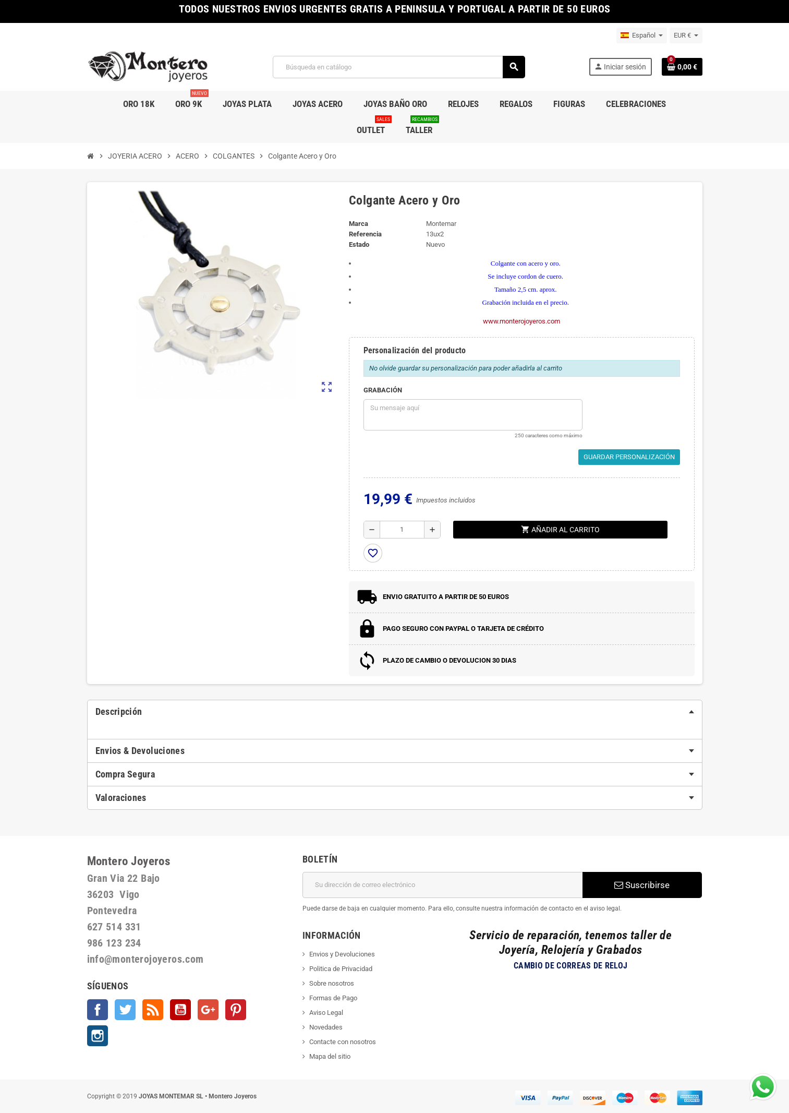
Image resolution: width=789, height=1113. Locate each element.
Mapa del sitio (329, 1056)
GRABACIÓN (382, 390)
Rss (152, 1009)
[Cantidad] (402, 529)
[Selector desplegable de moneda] (686, 35)
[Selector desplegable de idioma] (641, 35)
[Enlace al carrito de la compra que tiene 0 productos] (682, 67)
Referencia (365, 234)
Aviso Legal (326, 1012)
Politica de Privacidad (340, 969)
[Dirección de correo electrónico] (442, 885)
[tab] (395, 711)
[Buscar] (399, 67)
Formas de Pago (333, 998)
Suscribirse (642, 885)
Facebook (97, 1009)
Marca (358, 224)
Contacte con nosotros (342, 1042)
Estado (359, 244)
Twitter (125, 1009)
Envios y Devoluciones (342, 954)
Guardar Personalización (629, 457)
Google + (208, 1009)
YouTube (180, 1009)
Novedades (326, 1027)
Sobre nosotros (331, 983)
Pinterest (235, 1009)
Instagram (97, 1035)
